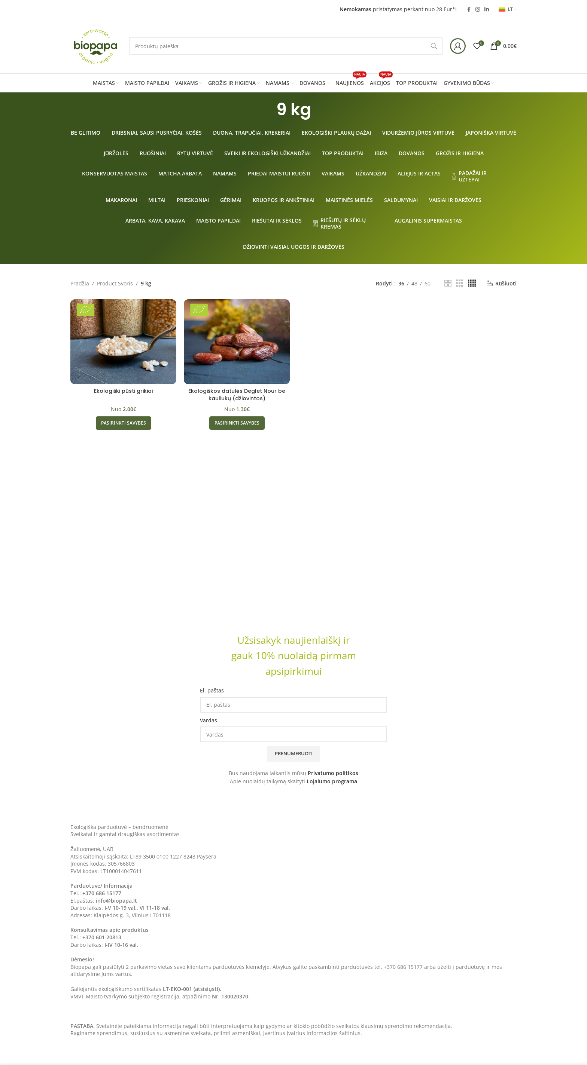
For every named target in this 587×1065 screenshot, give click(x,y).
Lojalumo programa (332, 781)
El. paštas (212, 690)
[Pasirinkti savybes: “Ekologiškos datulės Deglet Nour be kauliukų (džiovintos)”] (237, 423)
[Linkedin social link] (486, 9)
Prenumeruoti (294, 753)
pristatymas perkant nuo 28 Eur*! (398, 9)
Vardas (208, 720)
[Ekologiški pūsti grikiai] (123, 341)
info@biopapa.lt (116, 900)
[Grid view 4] (472, 283)
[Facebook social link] (468, 9)
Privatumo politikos (333, 773)
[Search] (285, 46)
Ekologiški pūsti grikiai (123, 391)
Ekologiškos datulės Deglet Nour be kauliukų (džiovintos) (236, 394)
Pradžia (79, 283)
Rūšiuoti (506, 283)
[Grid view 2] (447, 283)
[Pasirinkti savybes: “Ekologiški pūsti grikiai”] (123, 423)
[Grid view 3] (459, 283)
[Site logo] (95, 45)
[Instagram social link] (477, 9)
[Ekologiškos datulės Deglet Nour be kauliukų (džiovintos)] (237, 341)
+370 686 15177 (101, 893)
